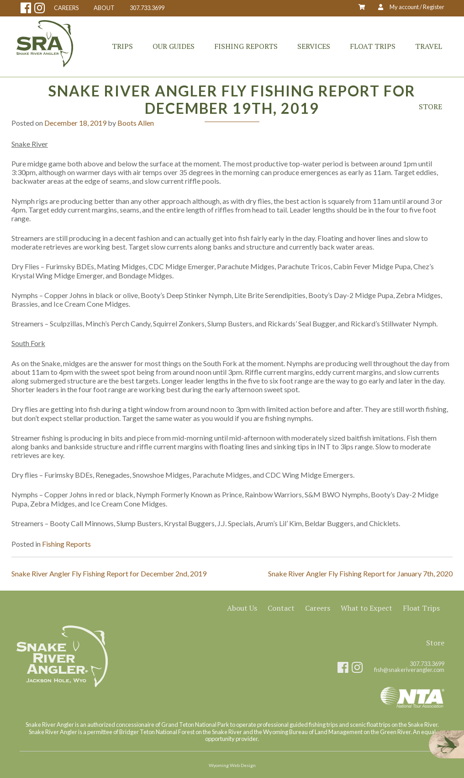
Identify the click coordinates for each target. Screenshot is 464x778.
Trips (122, 46)
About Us (242, 608)
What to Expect (366, 608)
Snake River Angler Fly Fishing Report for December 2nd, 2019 (108, 573)
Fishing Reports (246, 46)
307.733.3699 (147, 8)
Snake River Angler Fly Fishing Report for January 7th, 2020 (360, 573)
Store (430, 106)
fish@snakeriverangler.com (409, 670)
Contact (281, 608)
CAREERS (66, 8)
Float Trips (372, 46)
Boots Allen (135, 122)
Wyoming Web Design (232, 765)
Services (313, 46)
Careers (317, 608)
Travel (428, 46)
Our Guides (174, 46)
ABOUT (104, 8)
